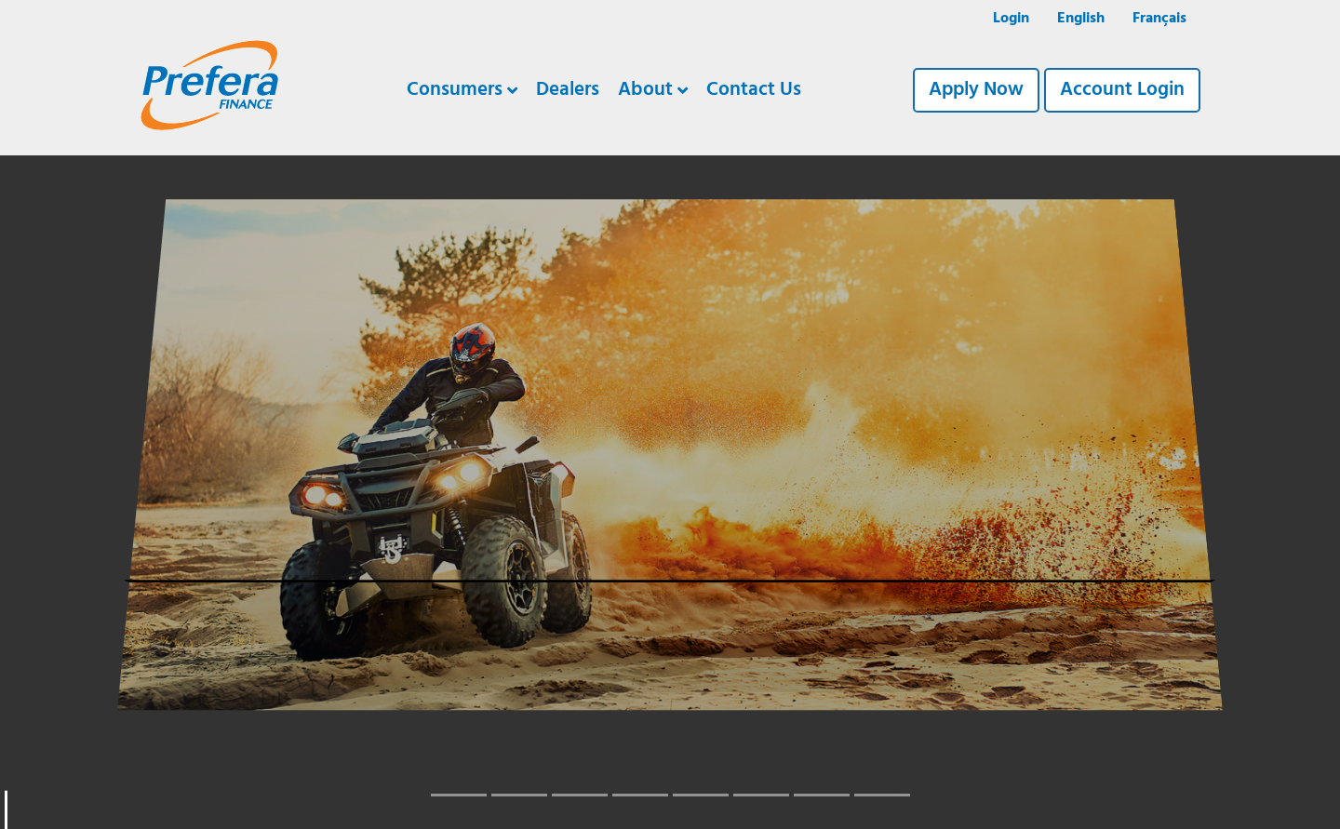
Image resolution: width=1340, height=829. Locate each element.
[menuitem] (1081, 19)
